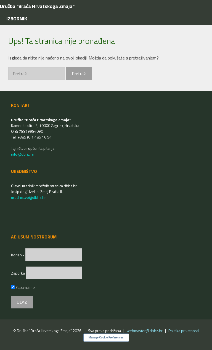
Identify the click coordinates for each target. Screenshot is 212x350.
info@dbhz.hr (22, 154)
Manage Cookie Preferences (106, 337)
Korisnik (18, 255)
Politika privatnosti (183, 330)
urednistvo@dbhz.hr (28, 197)
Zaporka (18, 273)
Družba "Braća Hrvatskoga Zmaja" (37, 6)
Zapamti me (23, 287)
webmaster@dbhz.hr (145, 330)
